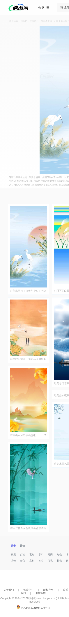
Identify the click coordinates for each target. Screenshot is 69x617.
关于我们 (8, 589)
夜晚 (31, 554)
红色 (59, 554)
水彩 (41, 560)
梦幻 (41, 554)
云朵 (22, 560)
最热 (22, 545)
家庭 (13, 554)
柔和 (31, 560)
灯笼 (22, 554)
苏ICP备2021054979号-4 (35, 607)
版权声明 (48, 589)
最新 (13, 545)
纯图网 (24, 20)
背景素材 (34, 20)
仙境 (50, 560)
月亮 (50, 554)
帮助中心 (28, 589)
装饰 (13, 560)
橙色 (59, 560)
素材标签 (40, 593)
